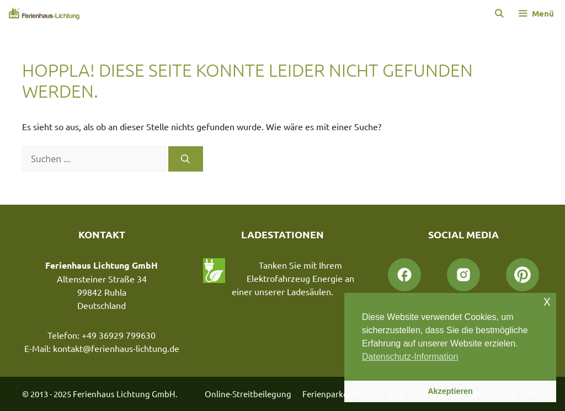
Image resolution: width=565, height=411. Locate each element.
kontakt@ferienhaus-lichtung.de (116, 348)
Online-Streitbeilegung (248, 393)
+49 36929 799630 (119, 334)
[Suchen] (185, 159)
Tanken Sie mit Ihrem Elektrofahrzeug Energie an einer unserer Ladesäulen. (293, 278)
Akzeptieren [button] (450, 391)
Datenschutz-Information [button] (410, 356)
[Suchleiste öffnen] (498, 13)
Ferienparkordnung (339, 393)
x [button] (547, 301)
